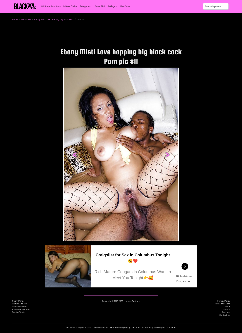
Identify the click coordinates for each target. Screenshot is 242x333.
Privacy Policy (223, 301)
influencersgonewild (151, 327)
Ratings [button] (111, 6)
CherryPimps (18, 301)
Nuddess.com (116, 327)
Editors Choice (70, 6)
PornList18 (86, 327)
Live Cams (125, 6)
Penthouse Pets (19, 306)
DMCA (227, 306)
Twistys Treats (18, 312)
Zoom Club (100, 6)
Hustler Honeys (19, 304)
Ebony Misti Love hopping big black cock (54, 19)
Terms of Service (222, 304)
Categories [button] (85, 6)
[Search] (216, 6)
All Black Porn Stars (51, 6)
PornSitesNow (73, 327)
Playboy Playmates (21, 309)
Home (15, 19)
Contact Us (224, 315)
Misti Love (26, 19)
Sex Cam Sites (169, 327)
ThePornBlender (100, 327)
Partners (226, 312)
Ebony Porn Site (131, 327)
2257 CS (226, 309)
